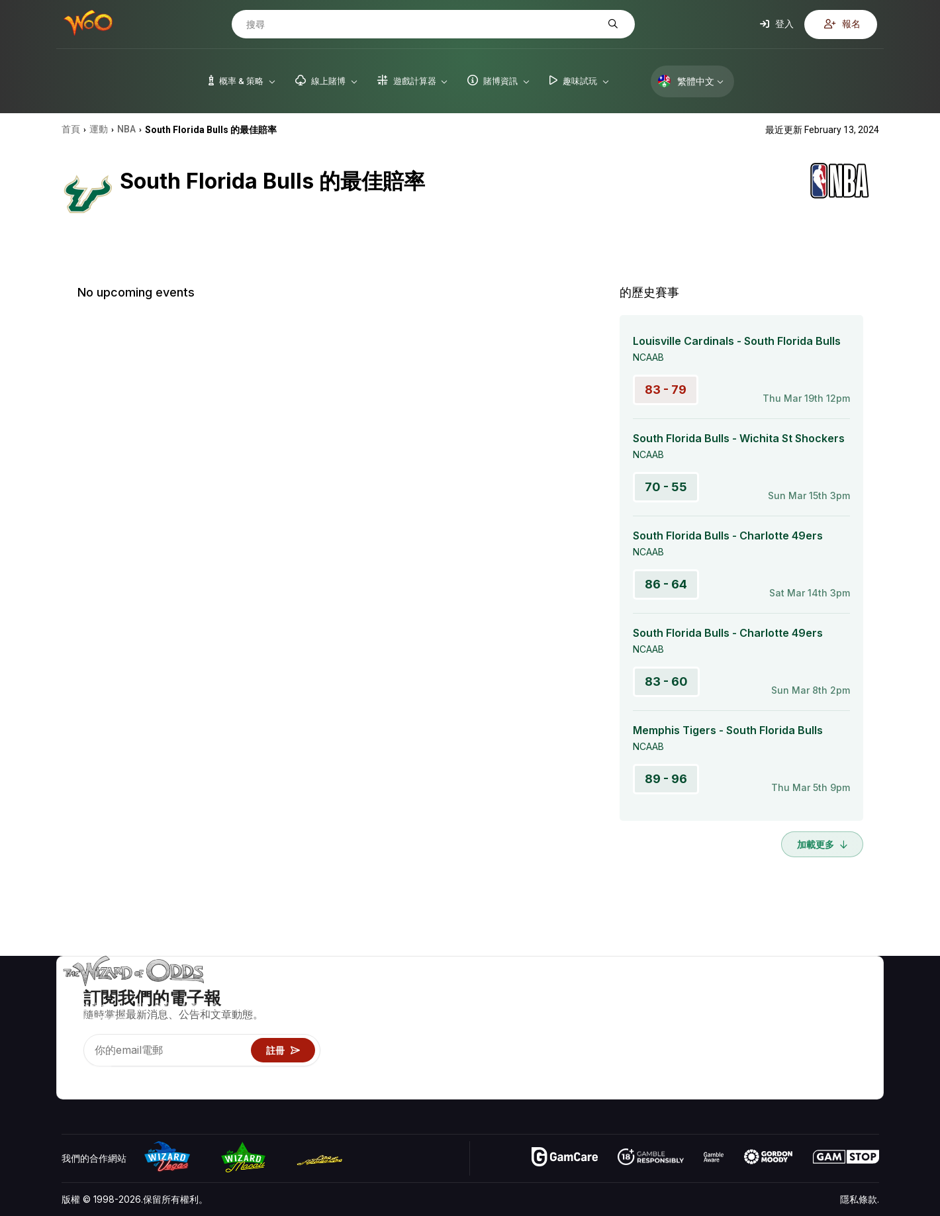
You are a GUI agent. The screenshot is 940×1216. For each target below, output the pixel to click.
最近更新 (803, 1050)
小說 (851, 1050)
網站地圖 (860, 1031)
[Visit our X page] (102, 1072)
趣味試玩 (703, 1050)
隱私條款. (859, 1199)
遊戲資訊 (703, 1031)
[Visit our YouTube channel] (73, 1072)
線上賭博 (703, 1069)
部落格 (856, 1011)
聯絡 (794, 1011)
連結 (794, 1031)
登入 (777, 24)
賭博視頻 (860, 992)
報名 (842, 24)
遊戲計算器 (708, 1011)
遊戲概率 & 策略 (718, 992)
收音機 (799, 1069)
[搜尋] (423, 24)
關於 (794, 992)
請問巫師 (703, 1088)
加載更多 (822, 844)
